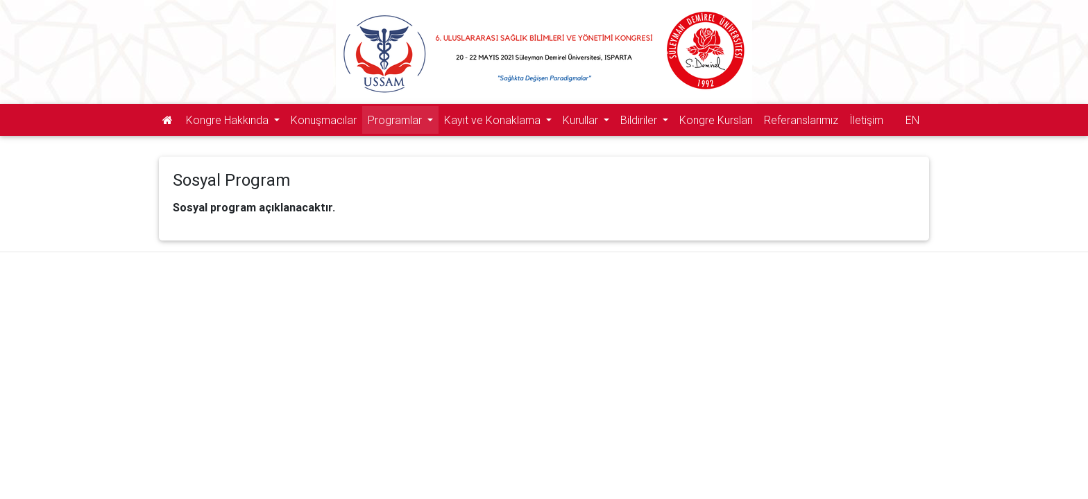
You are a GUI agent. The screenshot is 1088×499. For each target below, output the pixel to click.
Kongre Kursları (716, 120)
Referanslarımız (801, 120)
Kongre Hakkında (228, 120)
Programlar (396, 120)
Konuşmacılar (324, 120)
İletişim (866, 120)
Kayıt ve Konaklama (493, 120)
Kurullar (582, 120)
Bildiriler (640, 120)
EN (912, 120)
